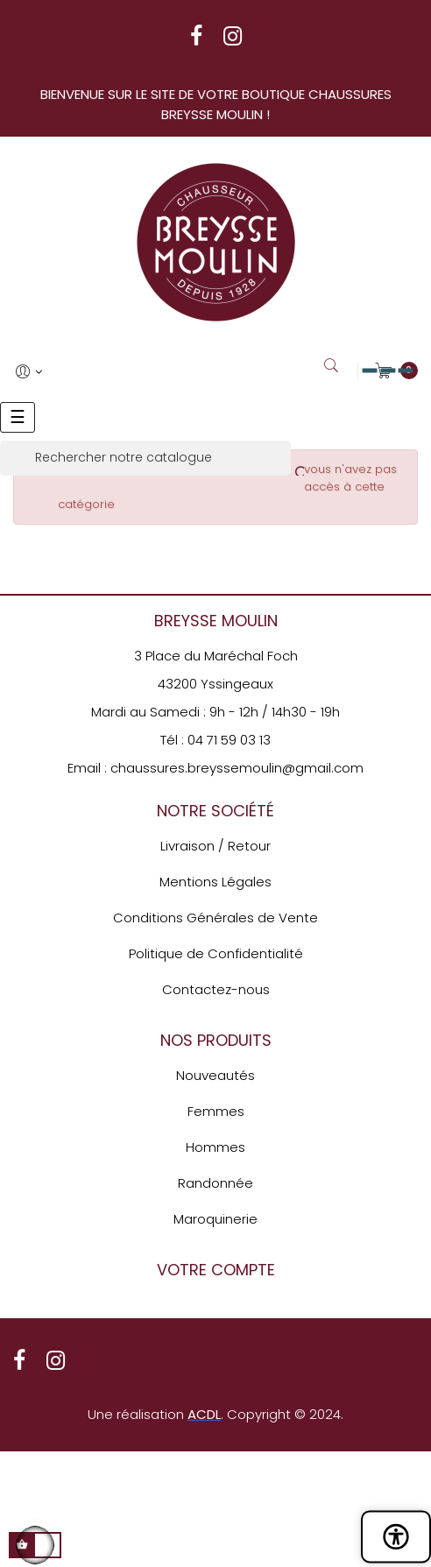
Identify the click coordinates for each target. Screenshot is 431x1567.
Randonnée (215, 1183)
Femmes (215, 1111)
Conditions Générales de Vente (215, 917)
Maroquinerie (215, 1219)
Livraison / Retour (215, 845)
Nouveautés (215, 1075)
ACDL (204, 1414)
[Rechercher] (145, 458)
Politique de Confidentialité (216, 953)
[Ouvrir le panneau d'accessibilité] (396, 1536)
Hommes (215, 1147)
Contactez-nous (216, 989)
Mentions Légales (215, 881)
